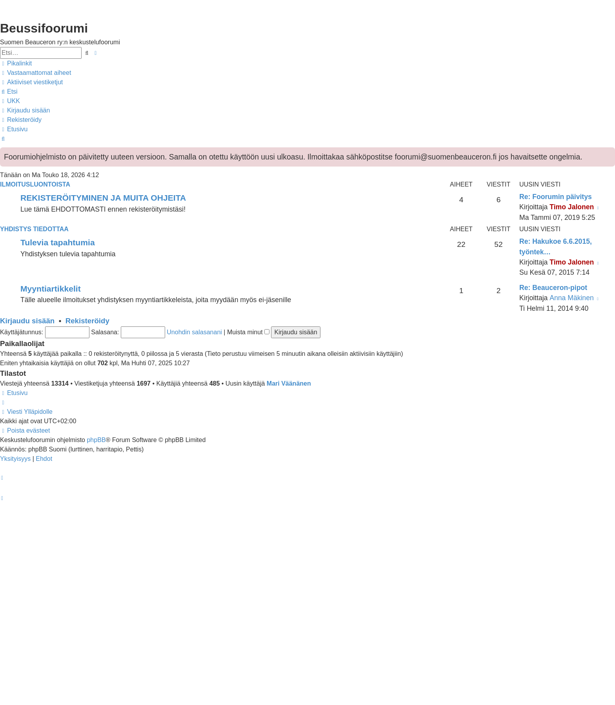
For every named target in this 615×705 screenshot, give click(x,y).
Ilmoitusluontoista (35, 184)
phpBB (96, 440)
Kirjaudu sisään (27, 321)
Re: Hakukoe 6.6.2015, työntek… (555, 246)
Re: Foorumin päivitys (555, 197)
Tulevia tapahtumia (57, 242)
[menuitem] (35, 73)
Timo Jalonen (571, 207)
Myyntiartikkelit (50, 288)
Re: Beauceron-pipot (553, 288)
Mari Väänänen (289, 383)
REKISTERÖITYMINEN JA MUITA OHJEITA (103, 197)
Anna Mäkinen (571, 298)
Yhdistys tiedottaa (34, 229)
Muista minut (248, 332)
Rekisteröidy (87, 321)
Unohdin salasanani (194, 332)
